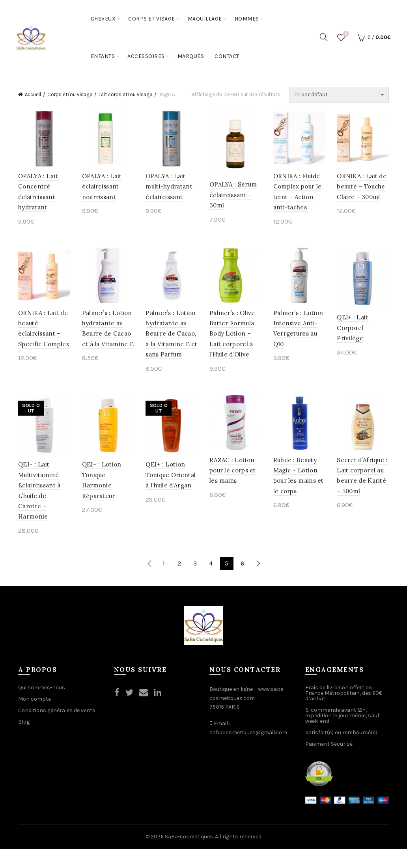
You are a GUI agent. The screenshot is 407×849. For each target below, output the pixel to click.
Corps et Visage (151, 18)
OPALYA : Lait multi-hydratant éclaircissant (169, 186)
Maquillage (205, 18)
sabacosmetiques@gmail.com (248, 732)
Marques (190, 56)
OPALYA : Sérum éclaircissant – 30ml (233, 195)
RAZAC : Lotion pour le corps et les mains (232, 470)
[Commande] (339, 95)
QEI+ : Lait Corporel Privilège (352, 327)
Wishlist (345, 34)
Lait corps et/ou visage (125, 94)
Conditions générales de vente (56, 710)
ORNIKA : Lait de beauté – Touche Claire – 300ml (361, 186)
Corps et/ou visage (69, 94)
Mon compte (34, 699)
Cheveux (103, 18)
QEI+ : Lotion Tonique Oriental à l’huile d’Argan (171, 475)
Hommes (247, 18)
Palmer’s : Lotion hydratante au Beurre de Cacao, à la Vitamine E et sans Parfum (171, 333)
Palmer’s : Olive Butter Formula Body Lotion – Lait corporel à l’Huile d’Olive (232, 333)
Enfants (103, 56)
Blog (24, 721)
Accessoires (146, 56)
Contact (227, 56)
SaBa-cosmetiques (189, 836)
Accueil (33, 94)
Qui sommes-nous (41, 687)
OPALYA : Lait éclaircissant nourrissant (102, 186)
